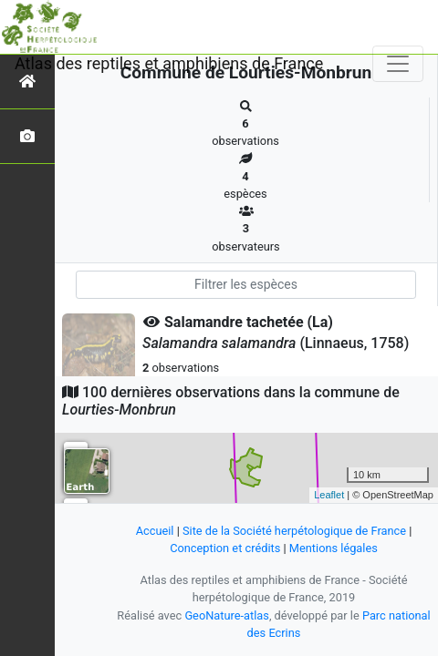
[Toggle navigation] (397, 64)
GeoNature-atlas (226, 615)
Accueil (155, 531)
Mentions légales (333, 548)
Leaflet (329, 494)
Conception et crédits (225, 548)
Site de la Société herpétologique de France (294, 531)
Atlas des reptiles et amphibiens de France (169, 63)
